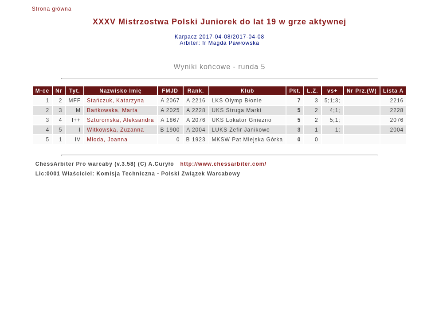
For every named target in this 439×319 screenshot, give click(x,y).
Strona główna (52, 9)
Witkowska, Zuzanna (115, 130)
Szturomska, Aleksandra (120, 120)
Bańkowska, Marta (112, 110)
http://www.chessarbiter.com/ (223, 164)
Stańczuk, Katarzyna (115, 100)
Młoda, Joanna (107, 139)
